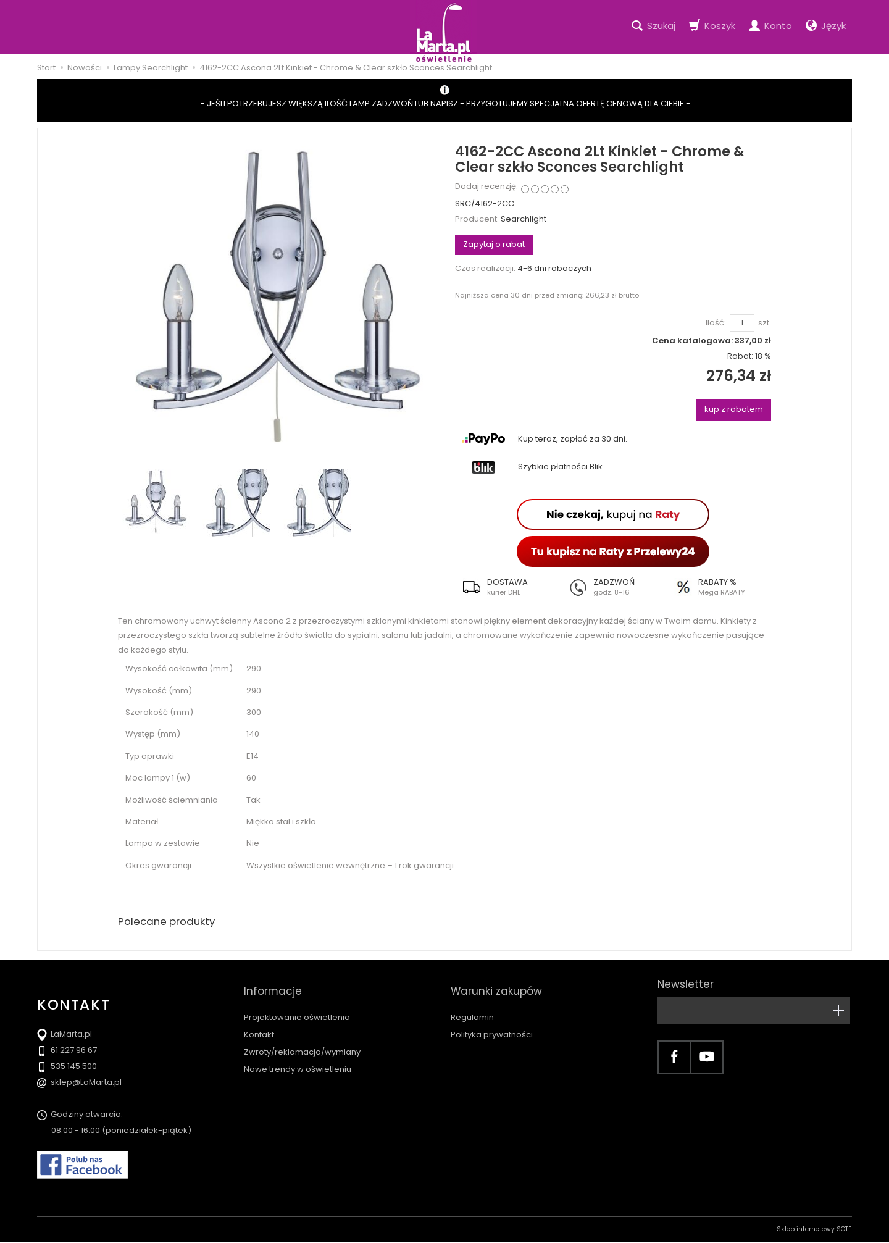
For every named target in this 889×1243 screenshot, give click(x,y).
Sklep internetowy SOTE (814, 1230)
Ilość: (716, 323)
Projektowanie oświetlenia (297, 1006)
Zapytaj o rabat (494, 244)
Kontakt (259, 1023)
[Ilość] (742, 323)
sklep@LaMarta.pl (86, 1083)
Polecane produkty (170, 922)
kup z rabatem (733, 409)
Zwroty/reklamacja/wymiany (302, 1041)
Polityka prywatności (492, 1023)
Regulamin (472, 1006)
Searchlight (523, 219)
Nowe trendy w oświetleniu (297, 1058)
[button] (508, 587)
